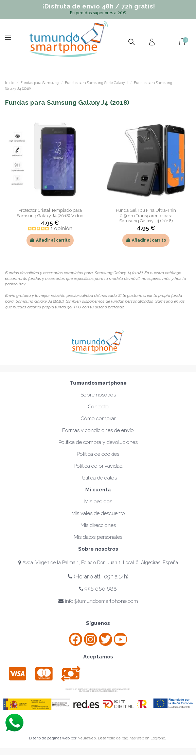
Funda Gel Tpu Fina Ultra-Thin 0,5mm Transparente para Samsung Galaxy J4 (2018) (146, 215)
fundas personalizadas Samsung (141, 301)
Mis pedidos (98, 501)
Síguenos (98, 623)
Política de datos (98, 478)
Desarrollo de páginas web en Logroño (131, 738)
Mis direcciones (98, 525)
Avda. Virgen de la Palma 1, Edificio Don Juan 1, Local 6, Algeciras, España (98, 562)
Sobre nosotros (98, 395)
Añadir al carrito (50, 240)
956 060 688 (98, 589)
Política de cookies (98, 454)
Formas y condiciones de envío (98, 430)
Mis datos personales (98, 537)
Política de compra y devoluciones (98, 442)
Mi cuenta (98, 490)
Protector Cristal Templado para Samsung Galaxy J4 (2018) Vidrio (50, 213)
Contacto (98, 407)
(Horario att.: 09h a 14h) (98, 576)
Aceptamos (98, 657)
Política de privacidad (98, 466)
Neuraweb (86, 738)
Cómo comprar (98, 418)
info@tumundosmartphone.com (98, 601)
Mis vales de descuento (98, 513)
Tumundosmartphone (98, 383)
